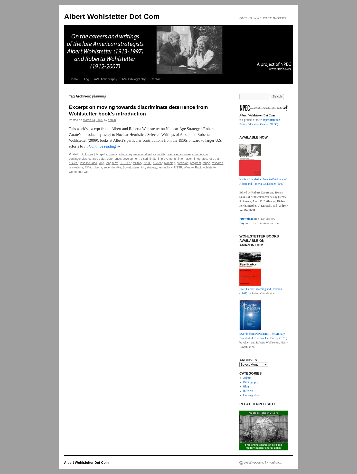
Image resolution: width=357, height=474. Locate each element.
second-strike (112, 167)
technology (165, 167)
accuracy (111, 154)
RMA (88, 167)
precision (182, 163)
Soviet (127, 167)
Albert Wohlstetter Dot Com (112, 16)
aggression (136, 154)
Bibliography (251, 382)
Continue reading (105, 146)
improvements (167, 158)
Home (73, 79)
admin (112, 120)
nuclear (157, 163)
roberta (97, 167)
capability (159, 154)
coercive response (179, 154)
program (195, 163)
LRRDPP (125, 163)
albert (148, 154)
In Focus (87, 154)
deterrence (114, 158)
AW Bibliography (105, 79)
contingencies (78, 158)
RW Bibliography (134, 79)
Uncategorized (251, 395)
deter (102, 158)
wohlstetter (210, 167)
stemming (138, 167)
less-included (88, 163)
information (185, 158)
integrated (200, 158)
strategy (152, 167)
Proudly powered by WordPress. (263, 462)
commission (200, 154)
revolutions (76, 167)
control (92, 158)
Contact (155, 79)
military (137, 163)
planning (169, 163)
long (101, 163)
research (217, 163)
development (130, 158)
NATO (147, 163)
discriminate (149, 158)
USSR (178, 167)
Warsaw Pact (192, 167)
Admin (247, 377)
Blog (86, 79)
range (206, 163)
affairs (123, 154)
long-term (112, 163)
